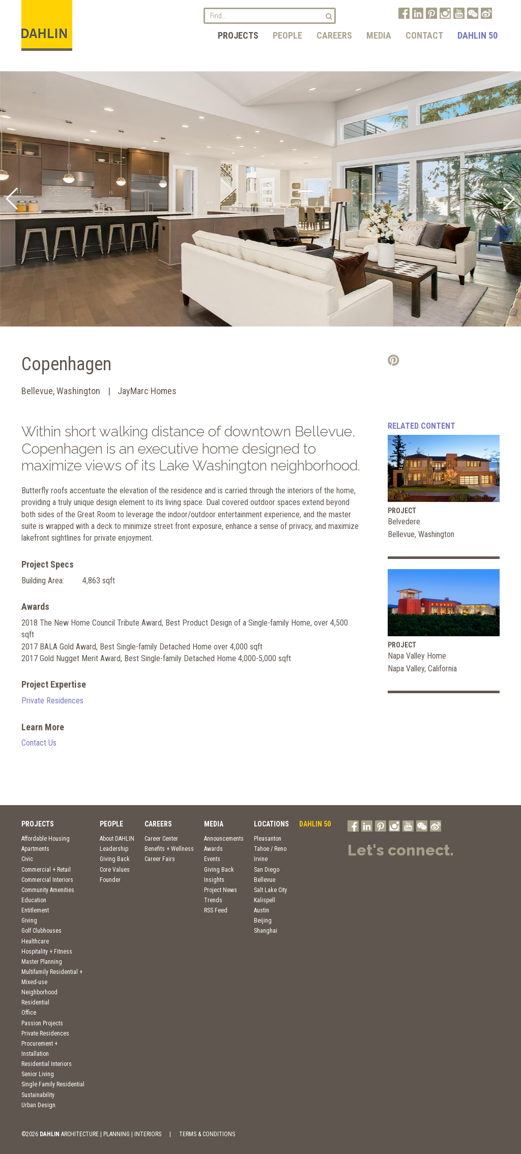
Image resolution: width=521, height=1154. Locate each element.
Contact (424, 35)
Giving (29, 920)
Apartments (35, 848)
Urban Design (38, 1105)
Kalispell (264, 900)
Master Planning (41, 961)
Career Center (161, 838)
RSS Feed (215, 910)
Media (378, 35)
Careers (334, 35)
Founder (110, 879)
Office (28, 1012)
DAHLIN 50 (477, 35)
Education (33, 900)
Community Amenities (47, 890)
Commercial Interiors (47, 879)
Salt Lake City (270, 890)
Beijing (263, 920)
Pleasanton (267, 838)
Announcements (224, 838)
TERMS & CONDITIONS (207, 1134)
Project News (220, 890)
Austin (261, 910)
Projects (238, 35)
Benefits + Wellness (169, 848)
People (287, 35)
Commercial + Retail (46, 869)
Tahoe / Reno (270, 848)
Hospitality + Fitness (46, 951)
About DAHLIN (117, 838)
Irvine (261, 859)
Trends (213, 900)
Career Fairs (159, 859)
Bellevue (264, 879)
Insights (214, 879)
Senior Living (37, 1074)
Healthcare (35, 941)
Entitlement (35, 910)
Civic (27, 859)
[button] (12, 199)
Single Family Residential (52, 1084)
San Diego (266, 869)
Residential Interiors (46, 1064)
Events (212, 859)
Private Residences (52, 700)
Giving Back (115, 859)
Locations (271, 824)
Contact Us (38, 743)
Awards (213, 848)
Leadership (114, 848)
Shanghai (265, 930)
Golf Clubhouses (41, 930)
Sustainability (37, 1095)
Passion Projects (42, 1023)
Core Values (115, 869)
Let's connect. (401, 850)
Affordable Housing (45, 838)
